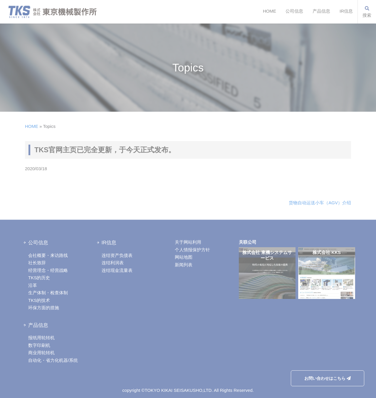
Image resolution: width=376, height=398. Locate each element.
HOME (269, 11)
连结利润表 (113, 262)
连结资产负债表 (117, 255)
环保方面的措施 (43, 307)
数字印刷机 (39, 345)
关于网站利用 (188, 242)
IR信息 (346, 11)
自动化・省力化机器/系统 (53, 360)
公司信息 (294, 11)
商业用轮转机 (41, 352)
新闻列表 (183, 264)
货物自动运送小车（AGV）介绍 (320, 202)
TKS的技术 (39, 300)
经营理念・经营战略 (48, 270)
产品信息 (321, 11)
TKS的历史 (39, 277)
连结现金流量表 (117, 270)
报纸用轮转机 (41, 337)
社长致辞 (37, 262)
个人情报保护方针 (192, 249)
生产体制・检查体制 (48, 292)
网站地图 (183, 257)
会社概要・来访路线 (48, 255)
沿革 (32, 285)
